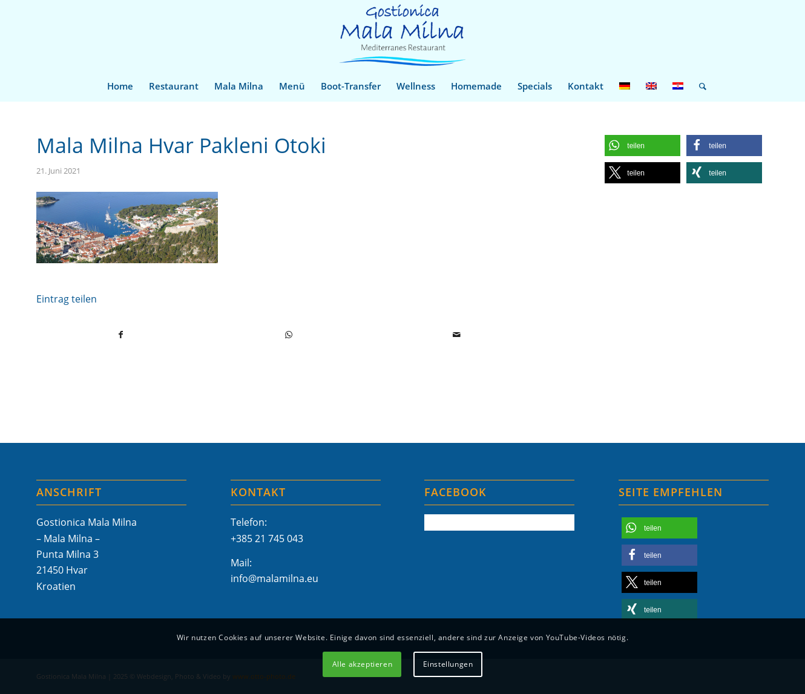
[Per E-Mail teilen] (456, 335)
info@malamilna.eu (274, 578)
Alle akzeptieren (362, 664)
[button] (642, 145)
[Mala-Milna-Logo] (402, 35)
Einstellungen (448, 664)
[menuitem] (120, 86)
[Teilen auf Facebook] (121, 335)
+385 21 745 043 (267, 538)
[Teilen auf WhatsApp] (288, 335)
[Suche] (698, 86)
